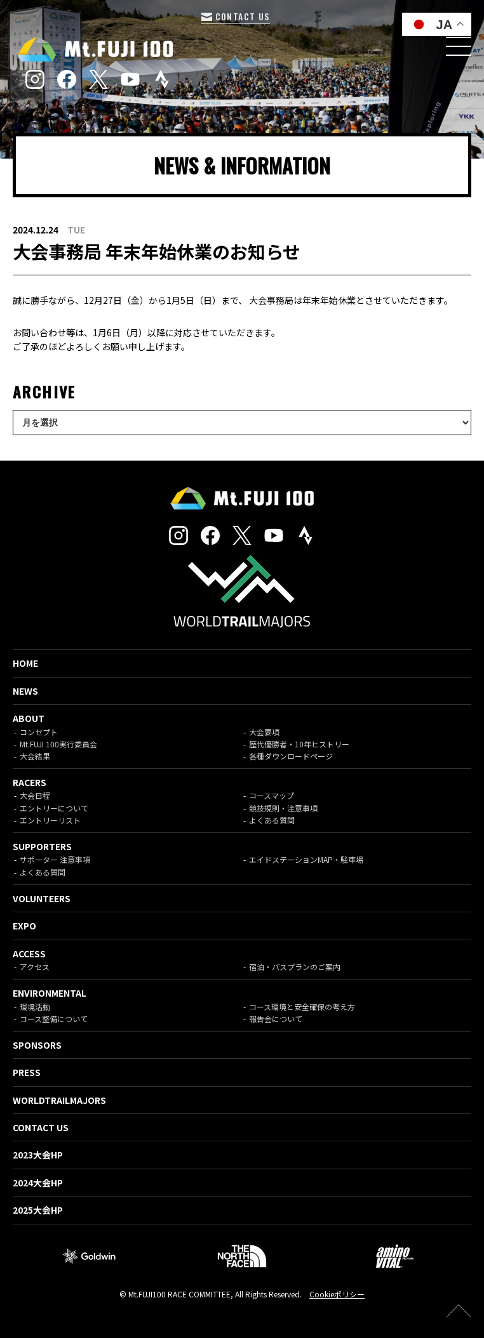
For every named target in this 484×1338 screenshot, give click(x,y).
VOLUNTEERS (42, 898)
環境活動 (35, 1006)
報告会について (275, 1018)
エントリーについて (54, 808)
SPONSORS (37, 1045)
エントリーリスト (50, 820)
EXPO (24, 925)
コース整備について (54, 1018)
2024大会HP (38, 1182)
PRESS (27, 1072)
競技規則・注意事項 (283, 808)
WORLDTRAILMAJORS (59, 1100)
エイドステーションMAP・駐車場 (306, 859)
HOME (25, 663)
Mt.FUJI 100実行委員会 (58, 743)
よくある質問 (272, 820)
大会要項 (264, 731)
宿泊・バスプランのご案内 (294, 966)
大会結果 (35, 756)
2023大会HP (38, 1154)
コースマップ (271, 795)
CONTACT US (235, 16)
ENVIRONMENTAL (49, 993)
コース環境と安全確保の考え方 (302, 1006)
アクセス (35, 966)
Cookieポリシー (337, 1294)
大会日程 (35, 795)
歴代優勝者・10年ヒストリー (299, 743)
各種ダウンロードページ (291, 756)
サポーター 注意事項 (55, 859)
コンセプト (39, 731)
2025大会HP (38, 1210)
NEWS (25, 691)
